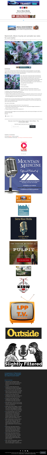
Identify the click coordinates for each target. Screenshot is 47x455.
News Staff (8, 39)
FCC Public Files (23, 153)
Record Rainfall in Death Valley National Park (13, 389)
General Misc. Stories (20, 39)
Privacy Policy (21, 453)
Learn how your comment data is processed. (25, 137)
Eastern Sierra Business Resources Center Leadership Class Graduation (13, 384)
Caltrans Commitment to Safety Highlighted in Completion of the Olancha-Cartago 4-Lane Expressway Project (13, 408)
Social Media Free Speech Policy (30, 453)
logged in (10, 136)
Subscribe (32, 126)
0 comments (39, 39)
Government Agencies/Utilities (30, 39)
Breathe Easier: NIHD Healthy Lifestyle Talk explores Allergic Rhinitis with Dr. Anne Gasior (13, 437)
